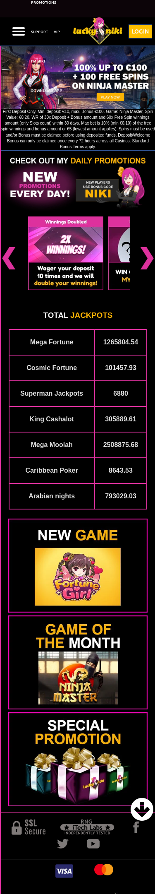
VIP (57, 31)
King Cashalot (51, 419)
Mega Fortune (52, 342)
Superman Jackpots (51, 393)
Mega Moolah (51, 444)
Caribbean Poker (52, 470)
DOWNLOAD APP (46, 90)
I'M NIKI (38, 61)
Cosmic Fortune (51, 367)
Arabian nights (52, 496)
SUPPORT (39, 31)
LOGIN (140, 31)
